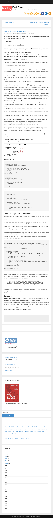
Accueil (3, 1)
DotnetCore (11, 429)
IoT (30, 429)
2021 (6, 475)
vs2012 (16, 436)
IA (23, 429)
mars (6, 458)
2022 (6, 472)
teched (29, 433)
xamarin (11, 438)
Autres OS (20, 33)
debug (45, 426)
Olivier (15, 33)
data (42, 426)
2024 (6, 468)
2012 (6, 496)
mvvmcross (21, 431)
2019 (6, 479)
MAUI (39, 429)
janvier (6, 463)
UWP (30, 33)
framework (20, 429)
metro (6, 431)
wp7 (46, 436)
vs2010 (12, 436)
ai (5, 426)
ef (14, 429)
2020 (6, 477)
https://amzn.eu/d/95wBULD (19, 382)
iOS (27, 33)
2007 (6, 508)
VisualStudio (7, 436)
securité (43, 431)
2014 (6, 491)
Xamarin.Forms (12, 316)
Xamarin (32, 33)
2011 (6, 498)
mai (6, 454)
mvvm (17, 431)
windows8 (32, 436)
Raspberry (39, 431)
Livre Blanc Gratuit (9, 362)
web (19, 436)
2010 (6, 501)
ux (44, 433)
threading (33, 433)
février (6, 460)
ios (25, 429)
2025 (6, 465)
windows (22, 436)
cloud (39, 426)
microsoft (9, 431)
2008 (6, 505)
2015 (6, 489)
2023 (6, 470)
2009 (6, 503)
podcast (31, 431)
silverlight (14, 433)
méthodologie (44, 429)
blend (29, 426)
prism (35, 431)
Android (24, 33)
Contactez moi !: (8, 370)
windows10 (27, 436)
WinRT (43, 436)
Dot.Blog (17, 7)
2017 (6, 484)
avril (6, 456)
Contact (13, 1)
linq (32, 429)
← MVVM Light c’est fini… (9, 22)
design (6, 429)
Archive (8, 1)
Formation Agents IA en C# (11, 357)
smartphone (19, 433)
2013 (6, 494)
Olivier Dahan (8, 336)
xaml (29, 438)
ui (36, 433)
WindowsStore (38, 436)
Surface (25, 433)
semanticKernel (7, 433)
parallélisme (27, 431)
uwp (39, 433)
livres (35, 429)
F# (16, 429)
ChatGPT (35, 426)
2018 (6, 482)
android (8, 426)
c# (32, 426)
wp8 (6, 438)
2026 (26, 457)
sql (22, 433)
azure (26, 426)
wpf (8, 438)
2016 (6, 487)
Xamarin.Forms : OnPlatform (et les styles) (16, 31)
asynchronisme (21, 426)
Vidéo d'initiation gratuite (10, 364)
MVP (13, 431)
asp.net (16, 426)
